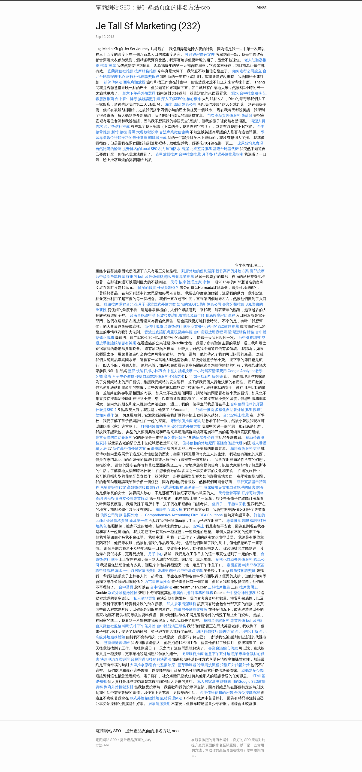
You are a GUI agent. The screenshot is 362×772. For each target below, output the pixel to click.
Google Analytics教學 (245, 371)
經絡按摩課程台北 (118, 304)
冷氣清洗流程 (208, 665)
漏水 (235, 93)
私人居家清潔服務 (181, 604)
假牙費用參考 (175, 437)
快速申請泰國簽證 (115, 659)
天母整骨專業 (229, 493)
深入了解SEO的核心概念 (181, 99)
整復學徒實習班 (117, 642)
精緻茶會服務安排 (245, 448)
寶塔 (107, 376)
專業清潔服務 (235, 332)
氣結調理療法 (171, 698)
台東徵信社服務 (177, 326)
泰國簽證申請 (238, 565)
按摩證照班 (248, 587)
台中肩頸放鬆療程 (208, 332)
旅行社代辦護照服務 (142, 76)
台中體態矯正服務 (172, 626)
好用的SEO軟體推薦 (222, 326)
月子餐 (207, 154)
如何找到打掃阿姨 (208, 376)
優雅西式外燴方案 (161, 304)
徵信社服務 (154, 326)
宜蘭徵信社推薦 (120, 71)
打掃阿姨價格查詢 (155, 426)
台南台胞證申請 (143, 315)
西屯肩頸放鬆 (134, 82)
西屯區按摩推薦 (158, 581)
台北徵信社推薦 (117, 126)
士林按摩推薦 (219, 587)
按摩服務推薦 (145, 71)
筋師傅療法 (113, 82)
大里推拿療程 (141, 665)
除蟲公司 (189, 104)
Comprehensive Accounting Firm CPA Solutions (184, 515)
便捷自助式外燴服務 (152, 376)
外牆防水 (176, 376)
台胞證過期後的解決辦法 (151, 659)
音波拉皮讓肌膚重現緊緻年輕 (181, 315)
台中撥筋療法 (161, 587)
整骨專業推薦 (183, 276)
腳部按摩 (257, 271)
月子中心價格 (123, 376)
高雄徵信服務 (138, 487)
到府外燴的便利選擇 (198, 271)
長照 (131, 132)
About (261, 7)
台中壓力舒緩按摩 (178, 371)
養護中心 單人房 (169, 509)
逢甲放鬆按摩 (167, 154)
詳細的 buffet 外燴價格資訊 (148, 276)
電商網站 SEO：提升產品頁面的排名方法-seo (153, 7)
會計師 (247, 115)
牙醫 (99, 376)
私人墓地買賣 (144, 598)
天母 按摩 (178, 282)
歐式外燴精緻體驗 (122, 593)
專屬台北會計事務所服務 (192, 593)
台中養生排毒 (126, 99)
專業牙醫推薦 (233, 304)
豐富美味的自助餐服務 (114, 437)
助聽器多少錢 (203, 437)
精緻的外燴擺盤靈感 (190, 609)
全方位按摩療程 (247, 692)
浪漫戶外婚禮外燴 (235, 665)
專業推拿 (233, 520)
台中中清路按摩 (190, 570)
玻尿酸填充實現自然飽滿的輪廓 (229, 487)
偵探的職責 (147, 287)
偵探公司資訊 (111, 515)
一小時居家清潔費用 (210, 371)
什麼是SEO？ (168, 287)
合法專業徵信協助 (174, 132)
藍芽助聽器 (187, 665)
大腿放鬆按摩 (147, 132)
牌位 (250, 332)
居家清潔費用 (159, 704)
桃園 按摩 (108, 65)
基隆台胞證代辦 (226, 149)
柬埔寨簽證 (166, 570)
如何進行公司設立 (247, 71)
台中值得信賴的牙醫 (247, 404)
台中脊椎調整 (250, 337)
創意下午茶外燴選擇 (139, 93)
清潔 (185, 149)
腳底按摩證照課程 (220, 315)
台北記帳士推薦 (236, 415)
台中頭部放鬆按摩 (111, 276)
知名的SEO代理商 (191, 304)
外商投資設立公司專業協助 (126, 498)
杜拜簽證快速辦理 (200, 54)
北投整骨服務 (201, 149)
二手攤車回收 (235, 504)
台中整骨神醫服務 (241, 593)
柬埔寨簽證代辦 (113, 487)
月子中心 (155, 554)
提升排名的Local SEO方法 (143, 149)
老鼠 (197, 421)
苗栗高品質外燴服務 (224, 115)
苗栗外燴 (130, 515)
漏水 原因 (173, 104)
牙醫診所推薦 (181, 421)
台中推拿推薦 (190, 154)
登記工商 (250, 631)
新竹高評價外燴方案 (232, 271)
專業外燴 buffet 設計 (247, 620)
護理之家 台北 (230, 631)
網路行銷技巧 (207, 631)
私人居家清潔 (208, 681)
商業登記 (198, 326)
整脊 (131, 371)
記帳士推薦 (205, 409)
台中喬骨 (126, 587)
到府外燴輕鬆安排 (118, 687)
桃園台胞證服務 (216, 620)
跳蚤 (260, 487)
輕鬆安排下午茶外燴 (139, 626)
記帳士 (199, 526)
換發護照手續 (149, 99)
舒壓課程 (158, 448)
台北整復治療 (164, 665)
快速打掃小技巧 (149, 371)
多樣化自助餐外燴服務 (233, 409)
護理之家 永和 (198, 282)
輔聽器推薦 (157, 137)
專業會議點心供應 (223, 648)
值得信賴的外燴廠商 (199, 443)
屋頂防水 (173, 149)
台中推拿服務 (251, 93)
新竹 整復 (119, 132)
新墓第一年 (193, 487)
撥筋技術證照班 (243, 570)
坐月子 (139, 304)
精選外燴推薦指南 (228, 154)
